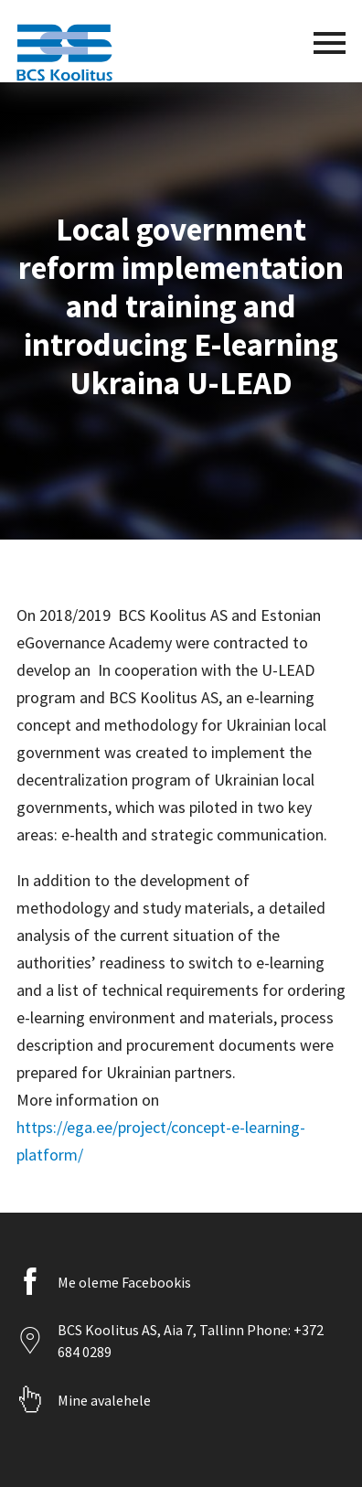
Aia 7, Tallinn (204, 1330)
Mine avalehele (104, 1400)
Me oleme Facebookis (124, 1282)
